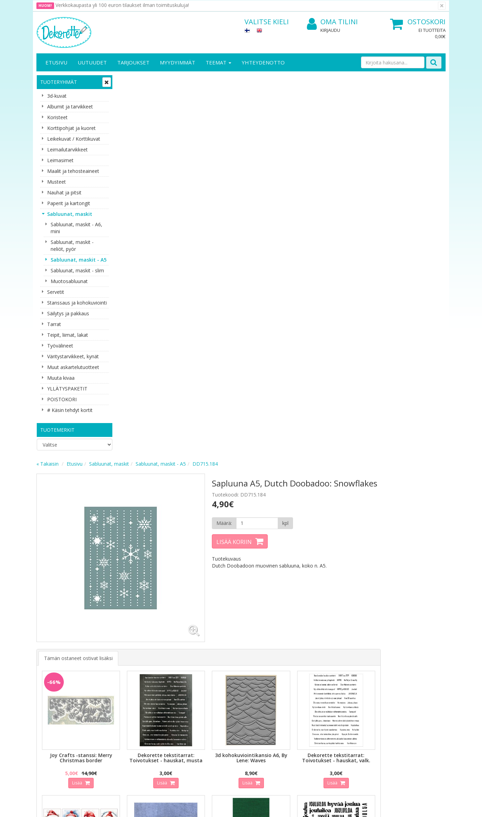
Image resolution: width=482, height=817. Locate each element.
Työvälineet (60, 345)
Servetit (55, 292)
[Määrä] (328, 149)
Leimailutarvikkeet (67, 149)
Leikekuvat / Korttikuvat (73, 138)
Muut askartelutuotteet (73, 367)
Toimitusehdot (116, 689)
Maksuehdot (114, 710)
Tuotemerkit (57, 430)
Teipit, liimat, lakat (67, 335)
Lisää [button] (158, 386)
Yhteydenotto (263, 62)
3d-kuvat (57, 96)
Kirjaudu (330, 30)
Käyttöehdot (114, 700)
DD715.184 (288, 81)
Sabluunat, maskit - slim (77, 270)
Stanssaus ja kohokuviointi (77, 302)
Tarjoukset (133, 62)
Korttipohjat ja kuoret (71, 128)
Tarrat (54, 324)
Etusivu (56, 62)
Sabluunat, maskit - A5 (78, 259)
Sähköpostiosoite (166, 608)
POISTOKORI (62, 399)
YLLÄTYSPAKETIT (67, 388)
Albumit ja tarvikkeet (70, 106)
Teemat (218, 62)
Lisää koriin (308, 168)
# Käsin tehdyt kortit (70, 410)
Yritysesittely (51, 679)
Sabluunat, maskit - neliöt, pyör (72, 245)
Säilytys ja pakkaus (68, 313)
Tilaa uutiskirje (164, 636)
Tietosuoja (112, 679)
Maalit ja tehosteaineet (73, 171)
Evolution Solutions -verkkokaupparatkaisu (401, 806)
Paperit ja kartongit (68, 203)
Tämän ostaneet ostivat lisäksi (161, 266)
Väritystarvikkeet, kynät (73, 356)
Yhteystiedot (51, 689)
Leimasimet (60, 160)
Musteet (56, 181)
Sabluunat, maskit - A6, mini (76, 228)
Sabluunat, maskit (69, 214)
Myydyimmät (177, 62)
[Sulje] (442, 6)
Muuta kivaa (61, 378)
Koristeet (57, 117)
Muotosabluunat (69, 281)
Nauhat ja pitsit (64, 192)
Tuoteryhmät (58, 82)
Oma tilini (332, 22)
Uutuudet (92, 62)
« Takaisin (131, 81)
